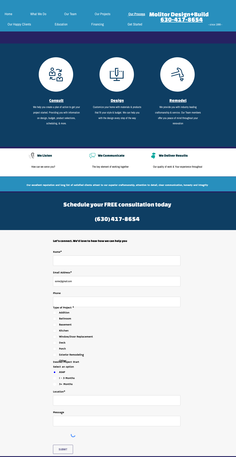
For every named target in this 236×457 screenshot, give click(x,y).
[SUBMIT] (63, 449)
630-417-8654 (181, 19)
